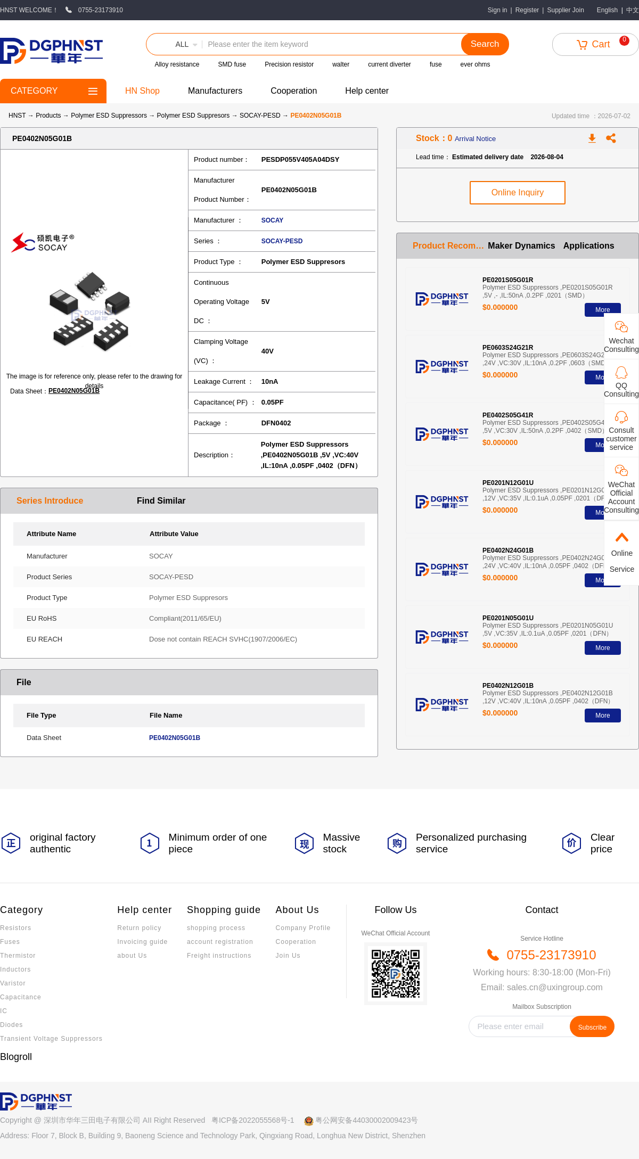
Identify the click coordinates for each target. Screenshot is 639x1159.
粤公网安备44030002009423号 (366, 1120)
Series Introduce (50, 500)
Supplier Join (565, 10)
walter (340, 64)
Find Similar (161, 500)
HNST (17, 115)
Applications (589, 245)
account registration (220, 942)
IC (3, 1011)
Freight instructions (219, 955)
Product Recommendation (450, 245)
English (607, 10)
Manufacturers (215, 90)
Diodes (11, 1025)
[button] (174, 44)
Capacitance (21, 997)
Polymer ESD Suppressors (110, 115)
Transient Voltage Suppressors (51, 1038)
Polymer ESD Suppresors (194, 115)
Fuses (10, 942)
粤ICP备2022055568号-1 (252, 1120)
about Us (132, 955)
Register (527, 10)
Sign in (497, 10)
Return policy (139, 928)
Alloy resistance (176, 64)
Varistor (13, 983)
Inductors (15, 969)
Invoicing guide (142, 942)
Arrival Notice (475, 139)
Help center (367, 90)
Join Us (288, 955)
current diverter (389, 64)
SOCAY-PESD (261, 115)
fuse (436, 64)
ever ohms (475, 64)
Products (48, 115)
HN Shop (142, 90)
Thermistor (18, 955)
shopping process (216, 928)
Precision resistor (289, 64)
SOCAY (272, 220)
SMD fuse (232, 64)
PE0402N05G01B (74, 390)
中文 (632, 10)
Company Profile (303, 928)
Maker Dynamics (521, 245)
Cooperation (294, 90)
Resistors (15, 928)
